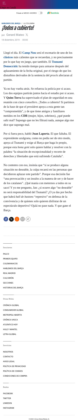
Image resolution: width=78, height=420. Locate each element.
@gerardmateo (27, 35)
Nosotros (8, 351)
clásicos (8, 57)
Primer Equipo (10, 258)
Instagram (8, 408)
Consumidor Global (13, 310)
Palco (6, 254)
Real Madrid (9, 273)
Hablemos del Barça (11, 23)
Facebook (8, 393)
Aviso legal (9, 361)
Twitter (7, 398)
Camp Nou (29, 52)
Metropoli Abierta (12, 315)
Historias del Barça (13, 287)
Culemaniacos (10, 263)
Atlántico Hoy (10, 324)
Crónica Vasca (10, 319)
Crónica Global (11, 305)
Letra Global (9, 334)
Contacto (8, 356)
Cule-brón (8, 278)
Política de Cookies (13, 371)
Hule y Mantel (10, 329)
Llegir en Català (8, 7)
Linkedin (7, 403)
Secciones (8, 283)
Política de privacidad (14, 366)
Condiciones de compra (15, 376)
